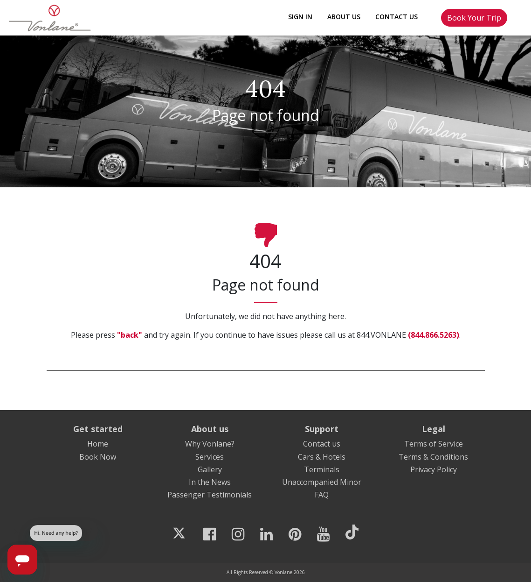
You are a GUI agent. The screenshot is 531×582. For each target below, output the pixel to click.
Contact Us (396, 16)
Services (209, 457)
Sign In (300, 16)
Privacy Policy (433, 469)
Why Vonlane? (209, 444)
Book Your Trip (474, 18)
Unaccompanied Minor (321, 482)
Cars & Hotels (321, 457)
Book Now (97, 457)
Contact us (321, 444)
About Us (343, 16)
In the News (210, 482)
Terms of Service (433, 444)
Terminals (321, 469)
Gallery (210, 469)
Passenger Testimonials (209, 495)
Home (97, 444)
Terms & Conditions (433, 457)
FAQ (322, 495)
